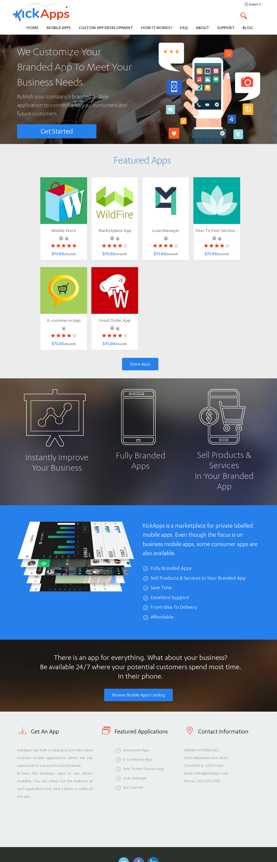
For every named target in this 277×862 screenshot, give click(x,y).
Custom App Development (106, 27)
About (202, 27)
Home (32, 27)
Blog (248, 27)
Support (226, 27)
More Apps (140, 364)
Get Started (57, 131)
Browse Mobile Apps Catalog (138, 695)
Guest (253, 4)
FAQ (184, 27)
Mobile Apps (58, 27)
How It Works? (158, 27)
